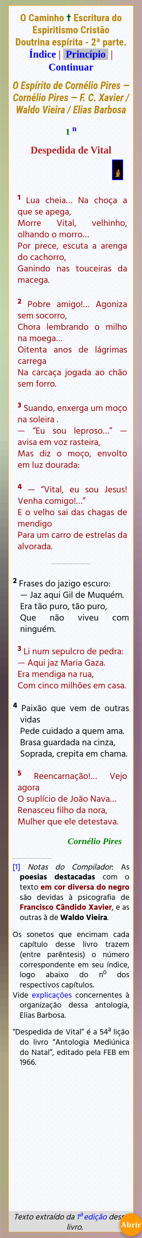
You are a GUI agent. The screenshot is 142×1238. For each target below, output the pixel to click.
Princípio (85, 54)
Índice (42, 54)
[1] (16, 866)
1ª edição (91, 1216)
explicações (52, 995)
